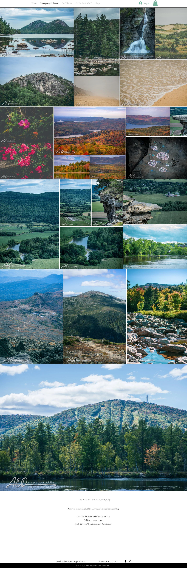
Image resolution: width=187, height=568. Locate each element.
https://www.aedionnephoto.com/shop (103, 508)
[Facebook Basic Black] (125, 561)
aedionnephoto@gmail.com (100, 523)
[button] (155, 3)
